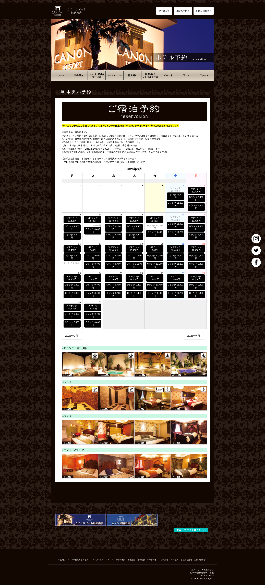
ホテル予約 (120, 560)
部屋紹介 (132, 75)
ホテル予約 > (182, 11)
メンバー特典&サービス (96, 75)
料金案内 (78, 75)
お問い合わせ (200, 560)
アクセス (204, 75)
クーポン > (164, 11)
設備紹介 (141, 560)
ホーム (61, 75)
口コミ (186, 75)
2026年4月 (193, 335)
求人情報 (164, 560)
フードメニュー (114, 75)
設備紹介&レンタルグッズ (150, 75)
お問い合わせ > (203, 11)
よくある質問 (186, 560)
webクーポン (153, 560)
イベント (168, 75)
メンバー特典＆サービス (78, 560)
